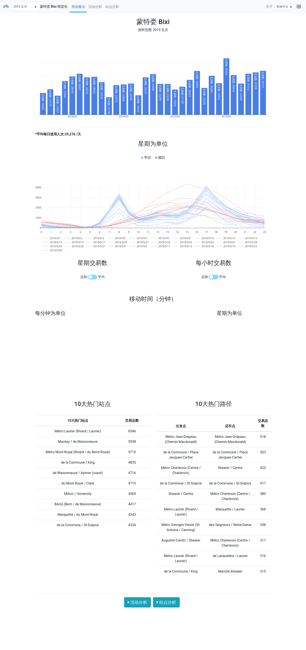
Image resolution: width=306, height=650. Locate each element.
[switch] (92, 277)
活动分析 (95, 7)
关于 (269, 6)
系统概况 (78, 7)
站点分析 (112, 7)
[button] (146, 157)
